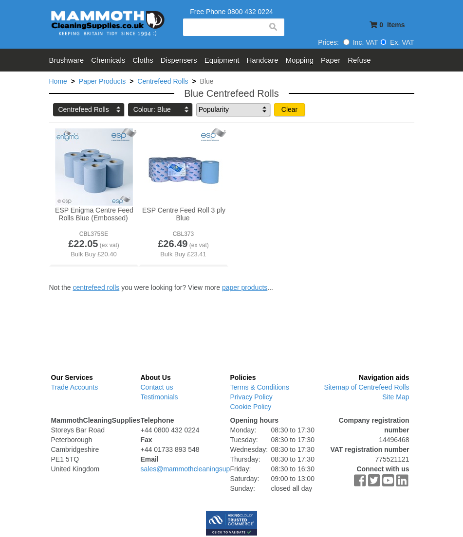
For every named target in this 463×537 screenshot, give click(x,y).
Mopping (300, 60)
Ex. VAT (397, 42)
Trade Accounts (74, 387)
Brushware (66, 60)
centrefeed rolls (96, 287)
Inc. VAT (360, 42)
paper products (244, 287)
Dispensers (179, 60)
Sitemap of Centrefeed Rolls (366, 387)
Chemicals (108, 60)
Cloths (142, 60)
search (272, 27)
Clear (289, 109)
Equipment (222, 60)
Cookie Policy (251, 407)
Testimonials (159, 397)
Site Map (395, 397)
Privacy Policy (251, 397)
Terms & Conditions (259, 387)
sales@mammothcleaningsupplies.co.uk (201, 469)
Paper (330, 60)
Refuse (359, 60)
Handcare (262, 60)
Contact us (157, 387)
